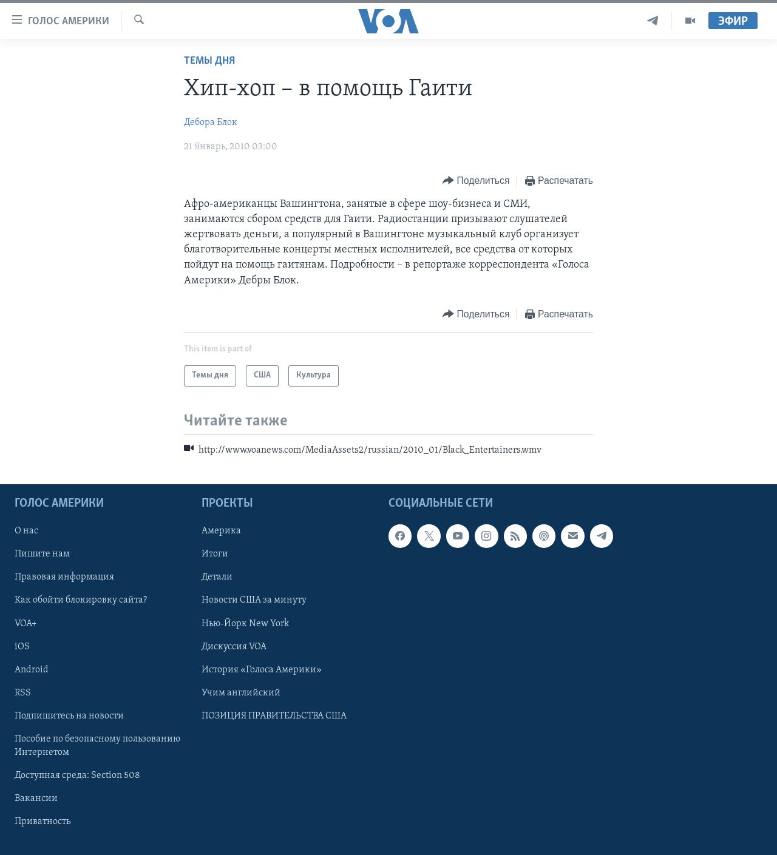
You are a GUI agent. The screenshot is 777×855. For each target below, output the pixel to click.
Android (32, 670)
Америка (221, 531)
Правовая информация (64, 578)
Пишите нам (42, 554)
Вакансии (36, 798)
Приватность (42, 821)
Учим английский (241, 693)
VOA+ (26, 624)
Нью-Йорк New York (245, 624)
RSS (23, 693)
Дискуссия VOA (234, 647)
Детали (217, 578)
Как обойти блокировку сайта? (81, 601)
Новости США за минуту (254, 601)
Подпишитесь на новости (69, 716)
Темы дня (209, 61)
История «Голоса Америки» (262, 670)
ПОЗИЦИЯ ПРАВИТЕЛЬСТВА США (274, 716)
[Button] (476, 181)
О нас (26, 531)
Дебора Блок (210, 122)
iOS (22, 647)
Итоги (215, 554)
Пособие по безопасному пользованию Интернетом (97, 745)
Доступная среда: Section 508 (77, 775)
